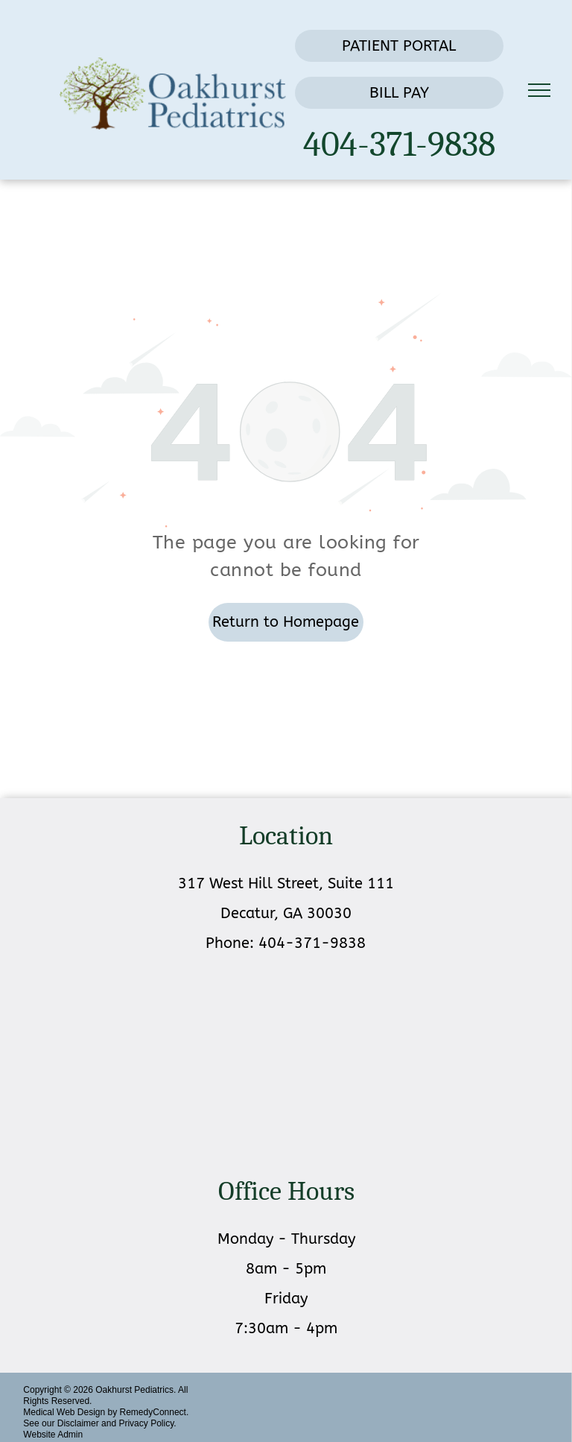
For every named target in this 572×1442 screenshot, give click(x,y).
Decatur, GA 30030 (286, 913)
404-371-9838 (399, 144)
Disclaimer (78, 1423)
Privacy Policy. (147, 1423)
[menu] (539, 90)
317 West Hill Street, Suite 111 (286, 883)
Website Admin (53, 1434)
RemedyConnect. (154, 1412)
